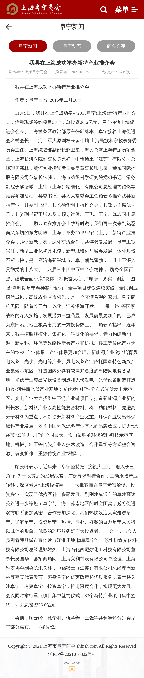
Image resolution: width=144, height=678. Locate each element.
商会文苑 (116, 46)
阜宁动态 (72, 46)
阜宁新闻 (28, 46)
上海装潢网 (76, 663)
